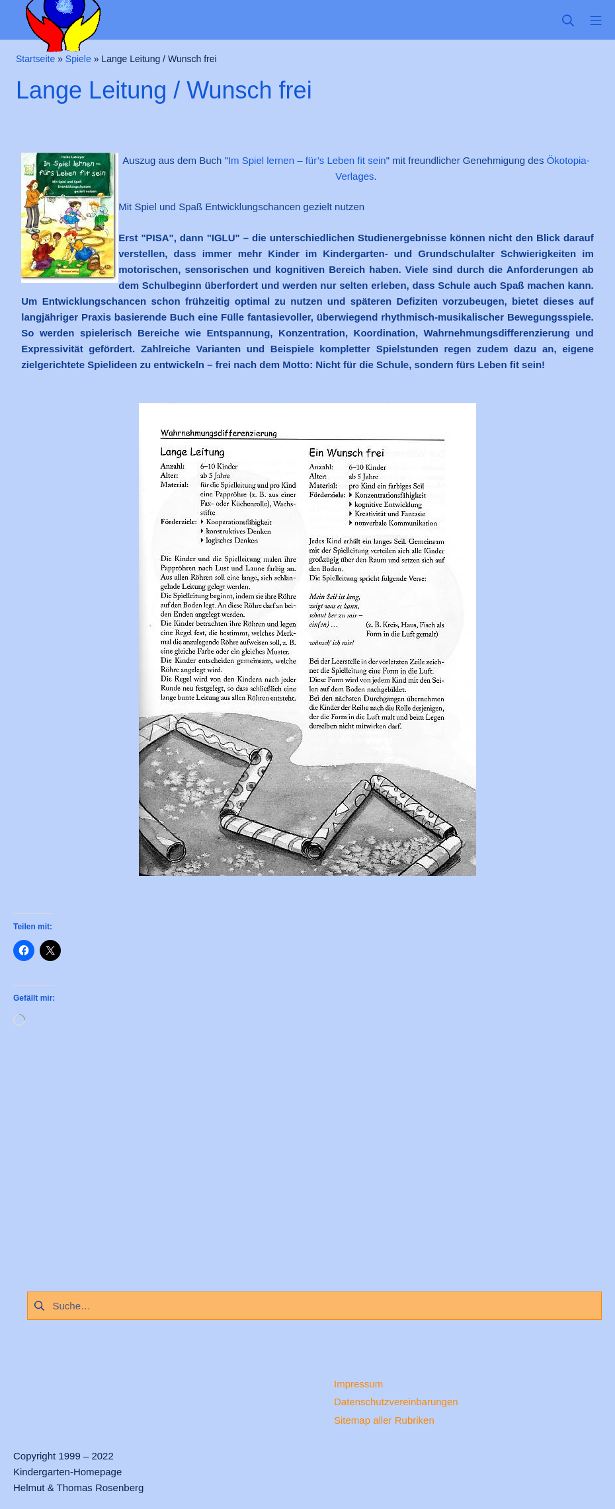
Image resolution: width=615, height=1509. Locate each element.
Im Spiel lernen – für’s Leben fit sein (307, 160)
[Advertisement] (307, 1154)
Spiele (78, 59)
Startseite (35, 59)
